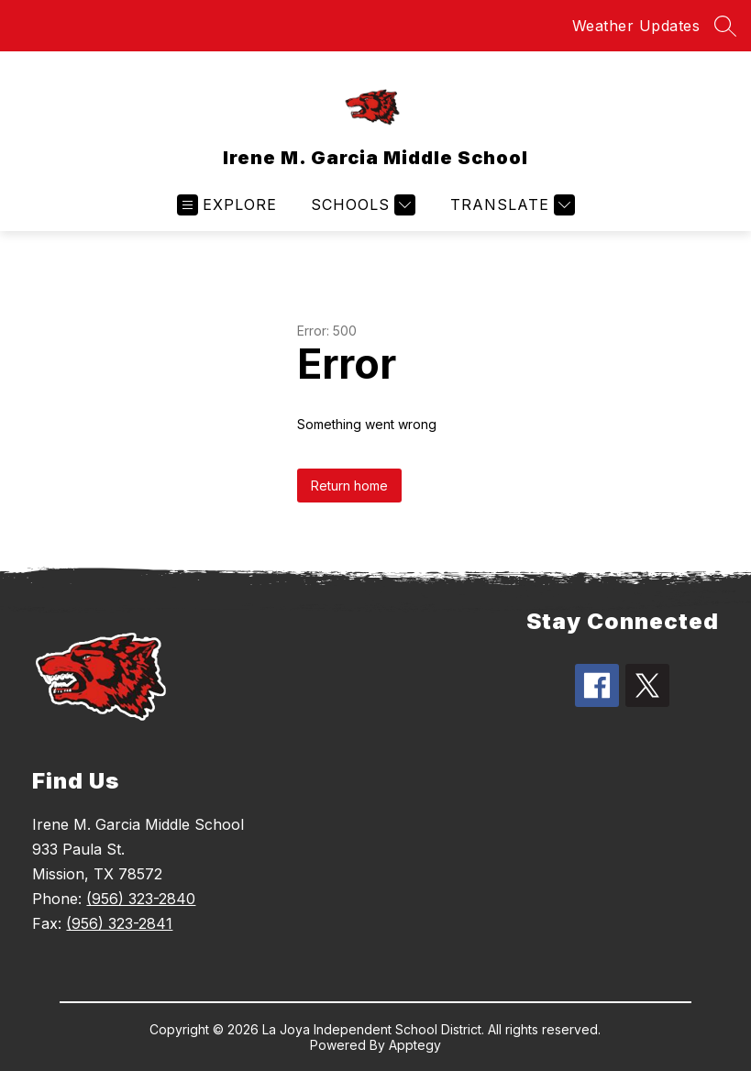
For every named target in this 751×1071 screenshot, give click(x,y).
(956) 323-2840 (140, 898)
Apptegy (415, 1045)
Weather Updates (636, 26)
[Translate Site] (510, 204)
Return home (349, 485)
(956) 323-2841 (119, 923)
